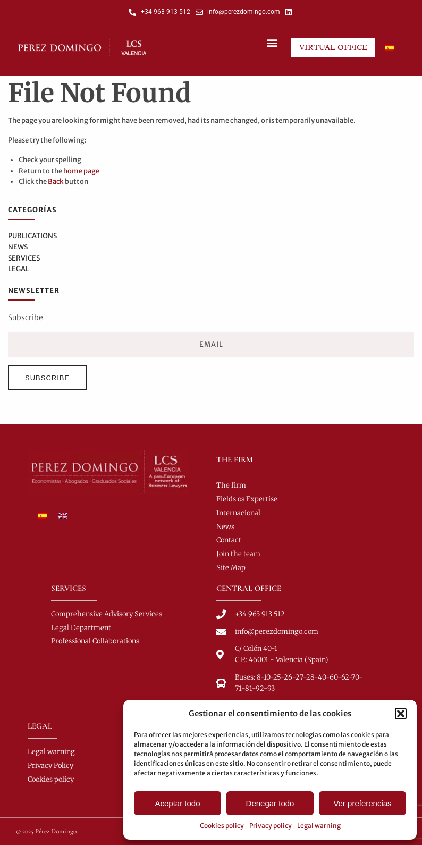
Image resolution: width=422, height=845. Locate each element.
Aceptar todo (177, 803)
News (18, 247)
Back (56, 181)
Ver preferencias (362, 803)
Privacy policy (270, 826)
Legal (18, 268)
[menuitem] (389, 47)
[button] (400, 713)
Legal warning (319, 826)
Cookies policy (222, 826)
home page (81, 170)
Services (24, 258)
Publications (32, 235)
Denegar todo (270, 803)
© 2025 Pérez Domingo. (47, 831)
